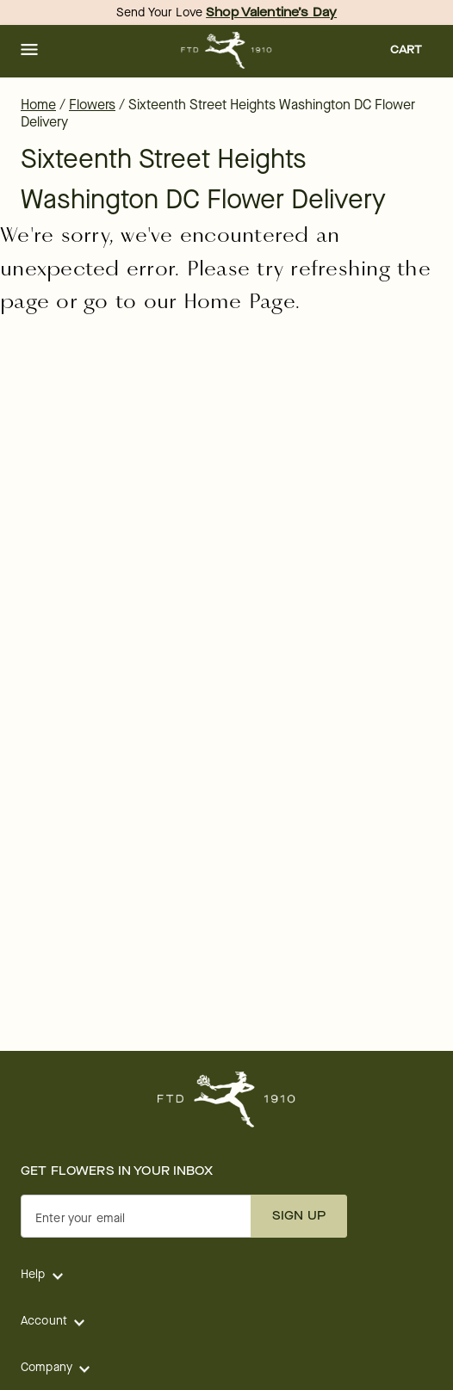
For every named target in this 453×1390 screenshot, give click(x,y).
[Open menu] (29, 50)
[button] (29, 50)
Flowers (92, 105)
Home (38, 105)
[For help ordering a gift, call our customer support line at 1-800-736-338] (227, 50)
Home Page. (242, 301)
